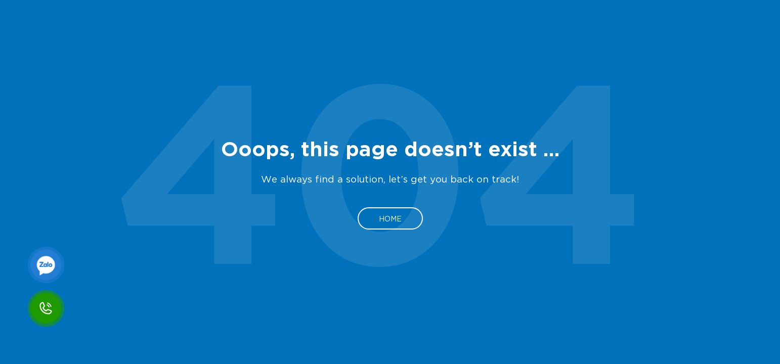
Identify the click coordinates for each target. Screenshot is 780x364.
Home (390, 218)
